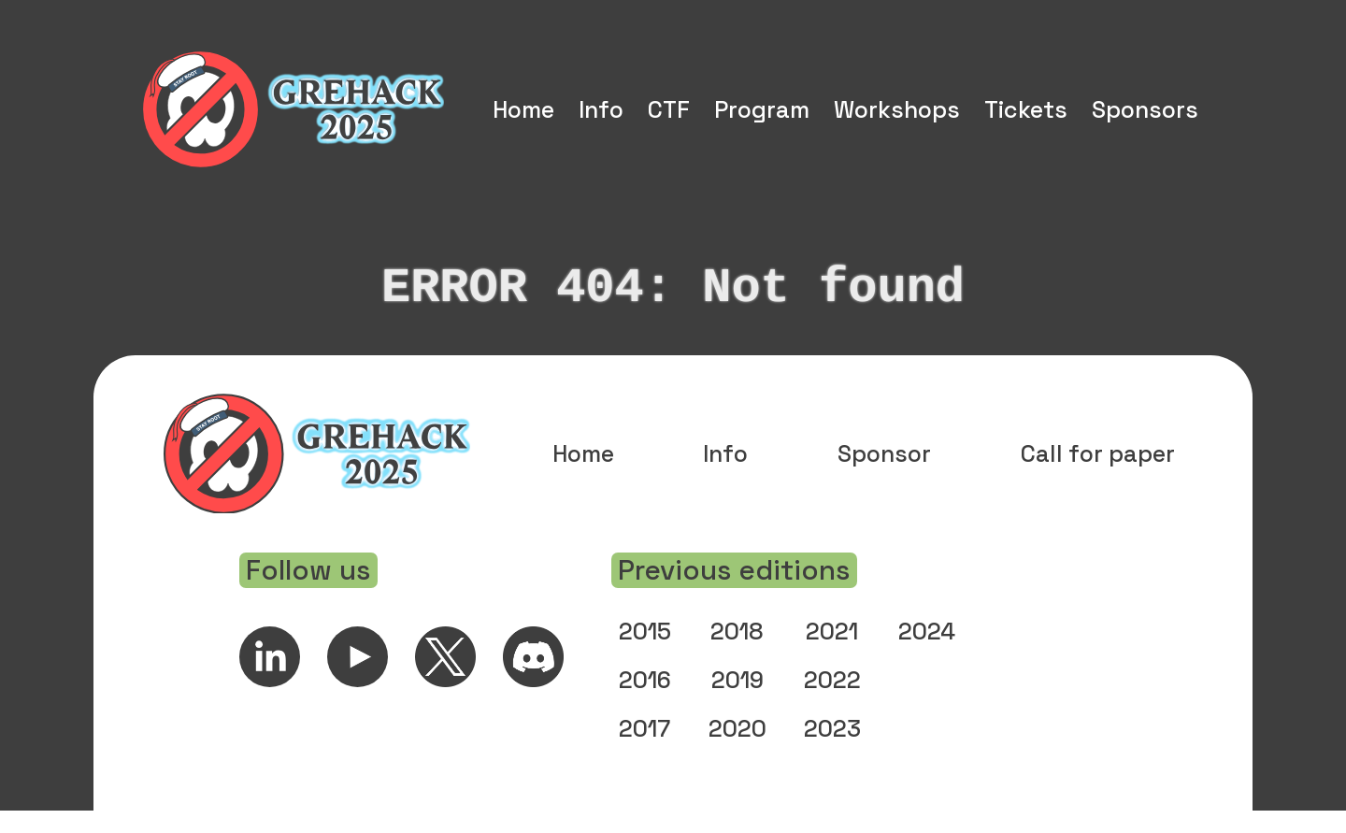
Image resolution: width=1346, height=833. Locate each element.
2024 (926, 653)
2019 (737, 702)
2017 (644, 751)
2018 (737, 653)
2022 (832, 702)
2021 (832, 653)
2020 (737, 751)
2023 (832, 751)
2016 (645, 702)
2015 (645, 653)
